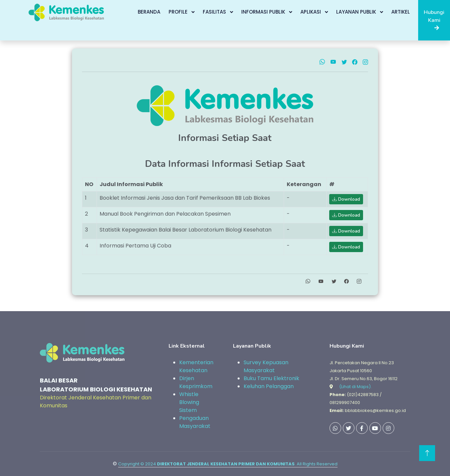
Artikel (400, 11)
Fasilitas (215, 11)
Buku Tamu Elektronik (271, 378)
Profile (179, 11)
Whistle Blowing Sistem (189, 402)
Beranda (149, 11)
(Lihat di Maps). (355, 386)
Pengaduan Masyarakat (194, 422)
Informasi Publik (263, 11)
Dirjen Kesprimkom (195, 382)
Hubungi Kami (434, 20)
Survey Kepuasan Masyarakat (266, 366)
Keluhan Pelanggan (269, 386)
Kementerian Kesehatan (196, 366)
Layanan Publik (356, 11)
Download (346, 199)
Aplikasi (311, 11)
